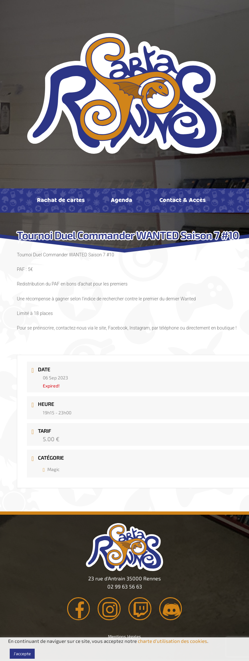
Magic (51, 469)
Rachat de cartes (61, 199)
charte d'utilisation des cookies (172, 641)
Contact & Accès (182, 199)
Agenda (121, 199)
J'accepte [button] (22, 653)
